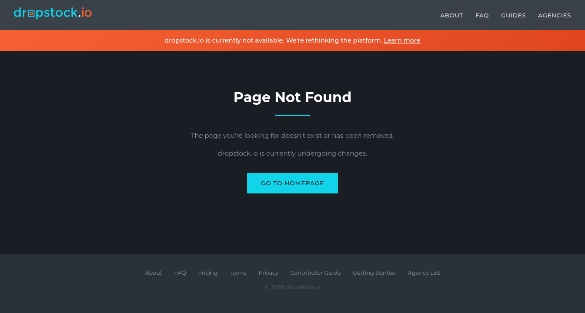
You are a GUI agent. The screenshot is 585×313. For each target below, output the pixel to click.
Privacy (268, 273)
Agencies (554, 15)
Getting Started (374, 273)
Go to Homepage (292, 183)
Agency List (424, 273)
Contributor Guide (316, 273)
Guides (513, 15)
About (451, 15)
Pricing (207, 273)
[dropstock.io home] (53, 15)
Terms (238, 273)
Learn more (402, 40)
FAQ (482, 15)
